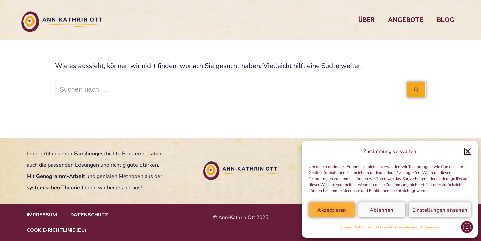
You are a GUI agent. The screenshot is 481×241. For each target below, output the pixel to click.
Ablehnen (381, 210)
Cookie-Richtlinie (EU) (56, 230)
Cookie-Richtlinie (354, 227)
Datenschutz (89, 214)
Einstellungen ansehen (439, 210)
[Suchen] (231, 89)
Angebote (406, 20)
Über (366, 20)
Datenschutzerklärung (396, 227)
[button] (467, 151)
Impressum (431, 227)
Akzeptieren (331, 210)
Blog (445, 20)
